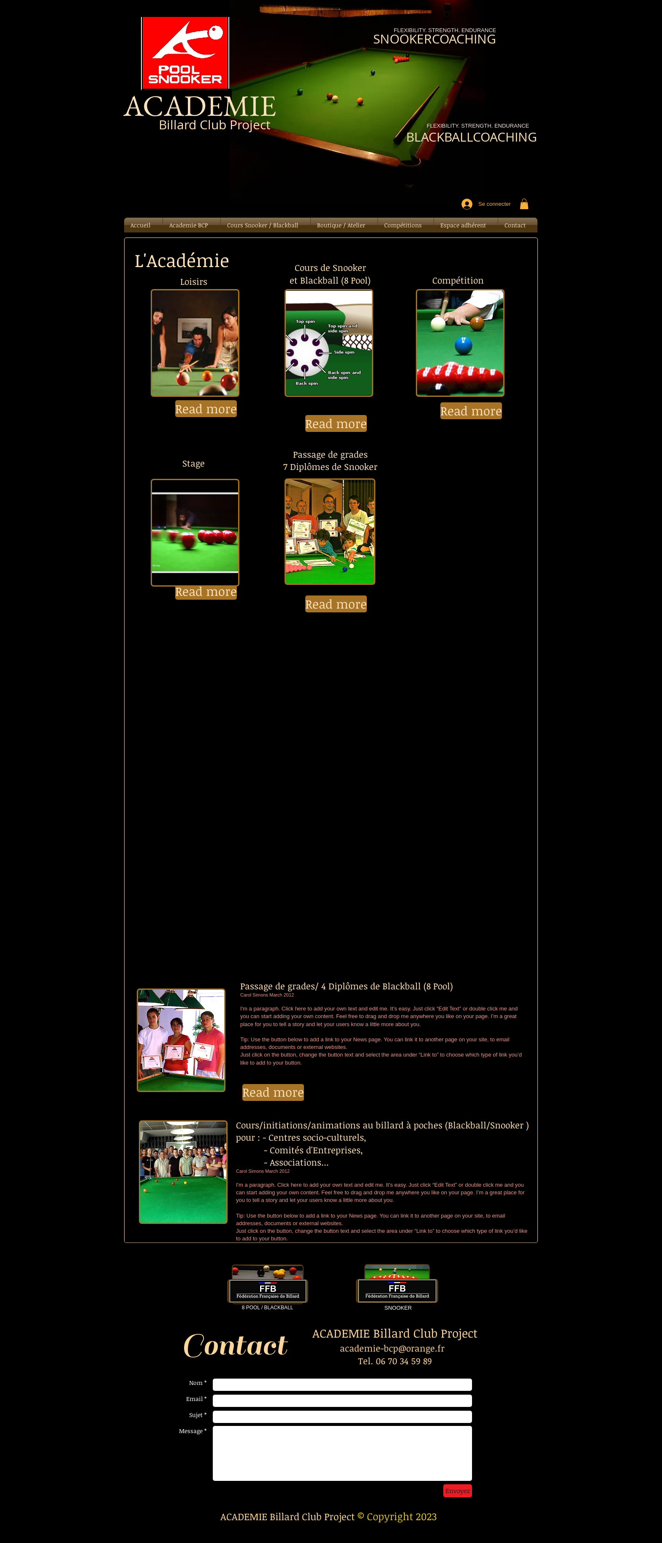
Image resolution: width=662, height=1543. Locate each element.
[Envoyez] (457, 1490)
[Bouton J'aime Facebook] (189, 156)
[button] (524, 204)
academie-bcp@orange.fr (392, 1348)
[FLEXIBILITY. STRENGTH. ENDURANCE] (478, 126)
